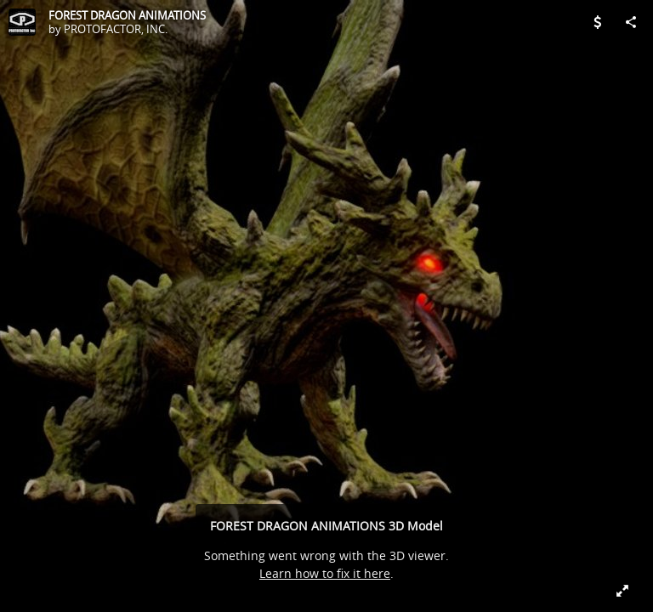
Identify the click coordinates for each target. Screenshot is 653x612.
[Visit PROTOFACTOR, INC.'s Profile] (22, 22)
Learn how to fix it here (324, 573)
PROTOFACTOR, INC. (116, 29)
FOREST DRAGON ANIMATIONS (127, 15)
